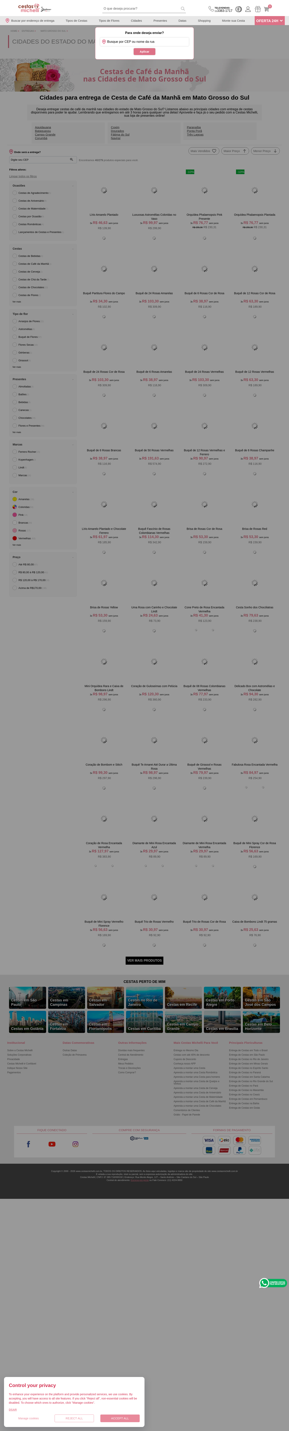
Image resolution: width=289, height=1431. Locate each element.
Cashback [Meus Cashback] (238, 9)
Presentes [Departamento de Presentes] (160, 20)
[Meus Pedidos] (258, 9)
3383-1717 (223, 9)
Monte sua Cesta (233, 20)
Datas (182, 20)
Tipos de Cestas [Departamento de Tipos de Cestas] (76, 20)
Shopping (204, 20)
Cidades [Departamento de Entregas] (136, 20)
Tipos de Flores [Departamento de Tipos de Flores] (109, 20)
